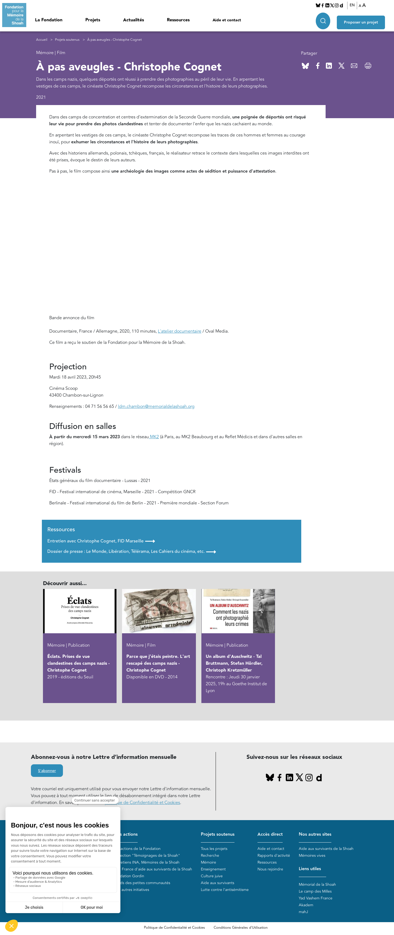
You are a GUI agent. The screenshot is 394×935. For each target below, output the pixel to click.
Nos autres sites (315, 834)
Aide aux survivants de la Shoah (326, 849)
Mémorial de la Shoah (317, 884)
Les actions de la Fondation (137, 849)
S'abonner (47, 771)
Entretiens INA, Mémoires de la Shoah (146, 862)
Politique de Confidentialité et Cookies (174, 927)
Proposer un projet (366, 19)
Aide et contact (227, 20)
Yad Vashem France (315, 898)
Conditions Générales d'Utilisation (241, 927)
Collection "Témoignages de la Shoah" (147, 855)
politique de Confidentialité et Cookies (142, 802)
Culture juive (212, 876)
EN (354, 5)
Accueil (41, 39)
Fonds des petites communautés (142, 883)
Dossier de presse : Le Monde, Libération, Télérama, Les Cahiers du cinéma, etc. (131, 551)
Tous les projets (214, 849)
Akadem (306, 905)
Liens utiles (310, 869)
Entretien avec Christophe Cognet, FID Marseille (101, 541)
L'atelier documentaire (179, 331)
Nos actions (126, 834)
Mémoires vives (312, 855)
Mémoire (208, 862)
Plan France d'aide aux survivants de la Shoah (153, 869)
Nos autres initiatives (131, 890)
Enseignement (213, 869)
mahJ (303, 912)
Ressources (178, 20)
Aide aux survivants (217, 883)
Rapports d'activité (273, 855)
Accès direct (270, 834)
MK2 (154, 437)
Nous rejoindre (270, 869)
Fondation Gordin (129, 876)
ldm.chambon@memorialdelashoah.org (156, 406)
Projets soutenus (67, 39)
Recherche (210, 855)
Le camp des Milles (315, 891)
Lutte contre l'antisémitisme (225, 890)
